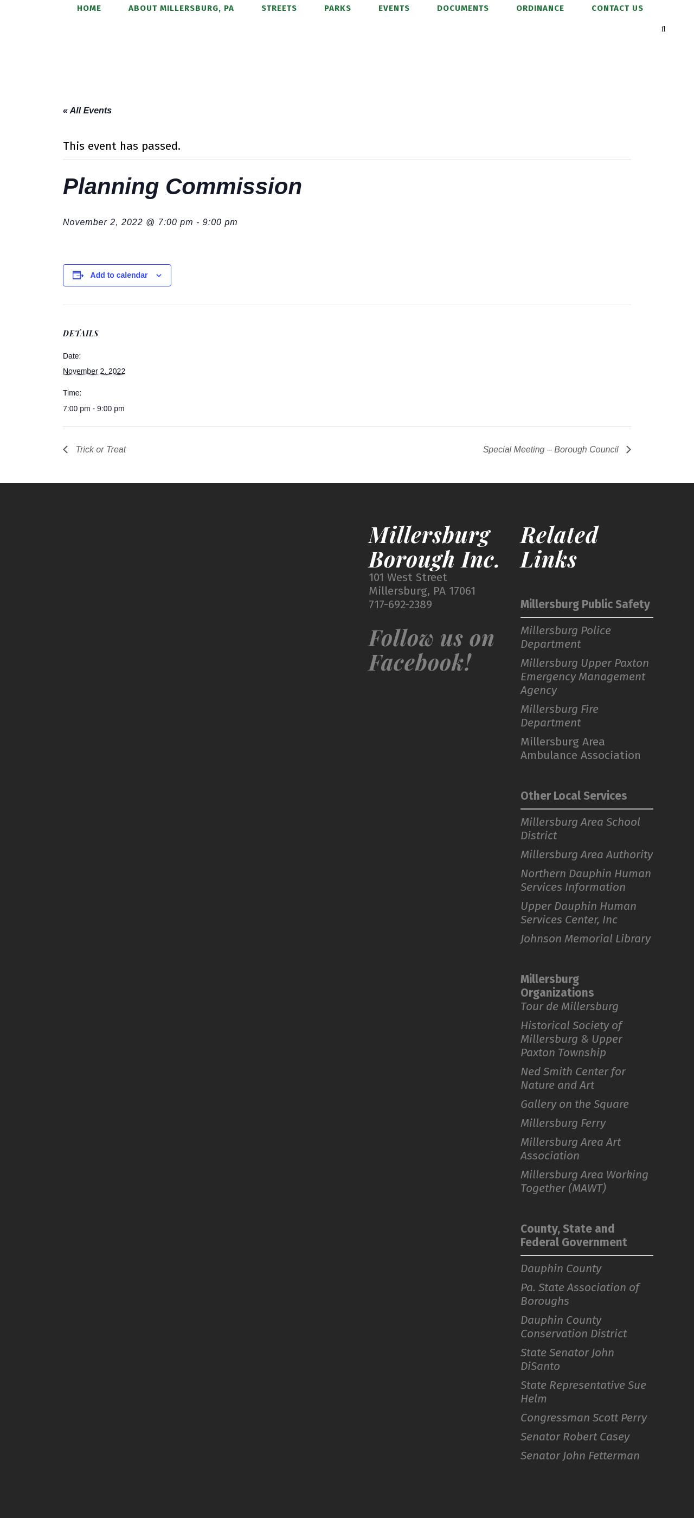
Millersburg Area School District (580, 829)
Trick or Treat (99, 449)
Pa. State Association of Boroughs (579, 1294)
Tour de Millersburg (569, 1006)
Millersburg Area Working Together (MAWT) (584, 1181)
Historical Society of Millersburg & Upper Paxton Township (571, 1039)
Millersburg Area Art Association (570, 1149)
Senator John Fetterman (580, 1456)
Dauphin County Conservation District (573, 1327)
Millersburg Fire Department (559, 716)
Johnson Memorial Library (585, 939)
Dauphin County (560, 1268)
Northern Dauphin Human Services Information (585, 880)
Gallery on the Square (574, 1104)
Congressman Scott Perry (583, 1418)
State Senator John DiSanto (567, 1359)
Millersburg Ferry (563, 1123)
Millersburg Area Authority (586, 855)
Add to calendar (119, 275)
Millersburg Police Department (565, 637)
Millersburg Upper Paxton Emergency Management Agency (584, 676)
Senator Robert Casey (574, 1437)
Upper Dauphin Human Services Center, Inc (578, 913)
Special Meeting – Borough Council (552, 449)
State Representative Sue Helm (583, 1392)
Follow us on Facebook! (432, 649)
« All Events (87, 110)
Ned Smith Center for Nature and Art (573, 1078)
